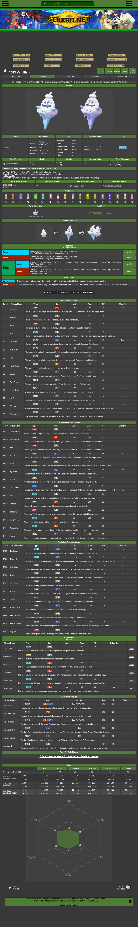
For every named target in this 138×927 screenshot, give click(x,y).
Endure (13, 575)
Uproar (12, 374)
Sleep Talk (14, 583)
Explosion (7, 673)
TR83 (5, 632)
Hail (11, 358)
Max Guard (7, 746)
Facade (13, 504)
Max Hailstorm (8, 722)
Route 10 (41, 251)
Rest (11, 447)
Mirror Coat (14, 390)
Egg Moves (132, 71)
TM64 (5, 528)
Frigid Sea (111, 262)
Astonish (13, 310)
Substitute (14, 567)
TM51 (5, 520)
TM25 (5, 464)
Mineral (109, 213)
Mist (11, 334)
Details (129, 252)
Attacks (117, 71)
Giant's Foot (84, 262)
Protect (13, 464)
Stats (124, 71)
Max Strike (7, 706)
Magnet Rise (8, 657)
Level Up (64, 292)
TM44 (5, 512)
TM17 (5, 431)
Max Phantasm (9, 714)
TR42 (5, 607)
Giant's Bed (48, 262)
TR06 (5, 559)
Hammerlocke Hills (61, 253)
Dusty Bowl (73, 251)
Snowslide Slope (72, 262)
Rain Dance (14, 488)
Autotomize (7, 649)
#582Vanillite (16, 888)
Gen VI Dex (95, 76)
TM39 (5, 504)
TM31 (5, 480)
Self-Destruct (15, 439)
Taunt (12, 326)
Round (12, 536)
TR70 (5, 624)
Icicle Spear (14, 366)
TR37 (5, 599)
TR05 (5, 551)
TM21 (5, 447)
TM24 (5, 455)
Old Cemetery (58, 262)
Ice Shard (7, 665)
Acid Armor (14, 382)
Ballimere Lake (45, 264)
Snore (12, 455)
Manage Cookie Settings (95, 899)
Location (109, 71)
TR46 (5, 615)
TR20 (5, 567)
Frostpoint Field (36, 262)
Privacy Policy (77, 899)
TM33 (5, 488)
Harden (13, 318)
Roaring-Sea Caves (98, 262)
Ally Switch (14, 632)
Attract (12, 480)
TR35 (5, 591)
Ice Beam (13, 398)
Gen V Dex (122, 76)
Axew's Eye (50, 251)
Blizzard (13, 406)
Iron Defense (15, 615)
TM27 (5, 472)
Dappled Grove (62, 251)
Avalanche (14, 350)
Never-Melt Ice (33, 216)
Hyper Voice (15, 607)
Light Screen (15, 431)
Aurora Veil (7, 681)
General (101, 71)
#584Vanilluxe (121, 888)
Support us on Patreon (69, 905)
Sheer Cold (14, 414)
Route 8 (33, 251)
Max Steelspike (9, 738)
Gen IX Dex (15, 76)
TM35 (5, 496)
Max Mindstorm (9, 730)
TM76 (5, 536)
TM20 (5, 439)
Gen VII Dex (69, 76)
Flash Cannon (15, 624)
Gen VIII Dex (42, 76)
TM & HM (76, 292)
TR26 (5, 575)
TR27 (5, 583)
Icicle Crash (7, 689)
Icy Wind (13, 342)
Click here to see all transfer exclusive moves (68, 756)
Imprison (13, 512)
